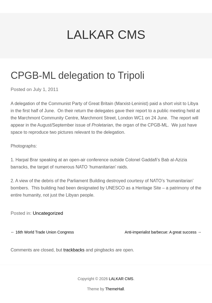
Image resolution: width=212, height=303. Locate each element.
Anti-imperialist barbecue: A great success (163, 232)
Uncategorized (48, 213)
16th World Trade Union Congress (42, 232)
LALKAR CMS (106, 35)
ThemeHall (114, 289)
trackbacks (73, 250)
